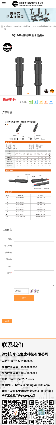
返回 (7, 321)
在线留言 (7, 229)
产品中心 (8, 26)
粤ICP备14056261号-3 (28, 422)
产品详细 (7, 112)
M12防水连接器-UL (22, 26)
